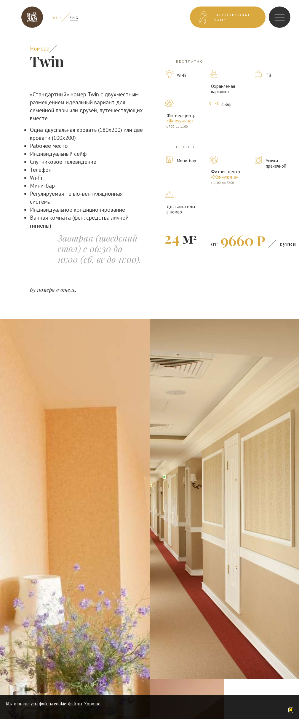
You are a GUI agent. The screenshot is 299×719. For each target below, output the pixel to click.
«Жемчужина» (180, 121)
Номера (39, 48)
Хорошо (92, 704)
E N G (74, 17)
